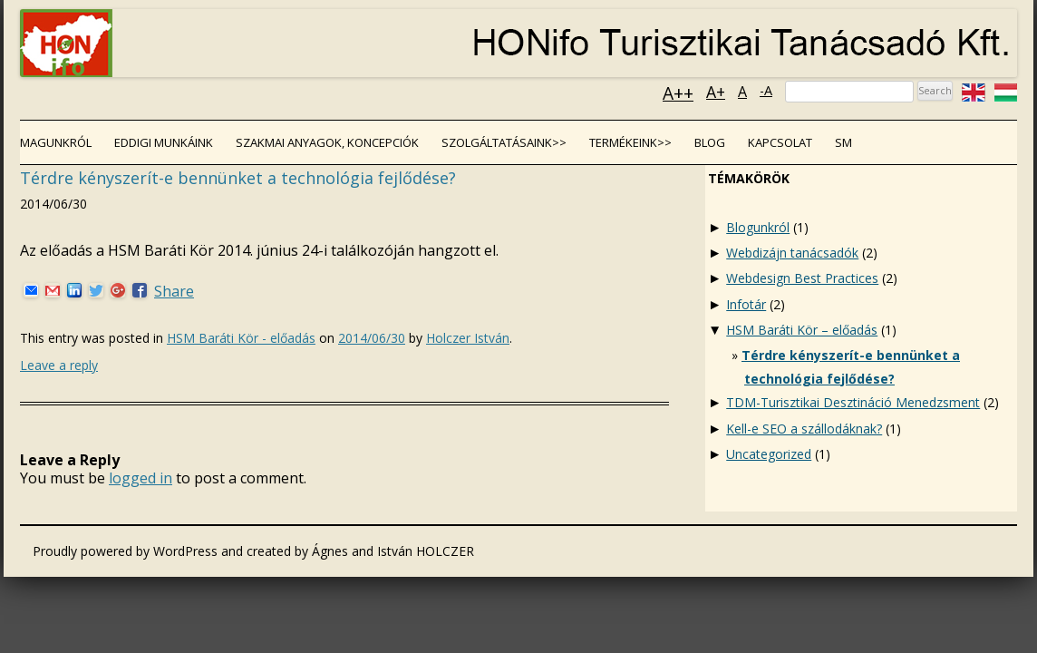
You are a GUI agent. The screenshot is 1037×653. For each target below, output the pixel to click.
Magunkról (56, 142)
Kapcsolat (780, 142)
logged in (140, 478)
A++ (678, 93)
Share (174, 291)
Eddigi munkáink (163, 142)
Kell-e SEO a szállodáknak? (804, 428)
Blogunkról (758, 227)
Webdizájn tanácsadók (792, 252)
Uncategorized (768, 454)
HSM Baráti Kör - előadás (241, 337)
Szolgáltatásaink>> (504, 142)
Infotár (746, 304)
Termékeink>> (630, 142)
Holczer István (467, 337)
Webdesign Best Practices (802, 278)
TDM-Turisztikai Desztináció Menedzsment (853, 402)
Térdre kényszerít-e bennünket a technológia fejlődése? (238, 178)
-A (766, 90)
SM (843, 142)
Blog (709, 142)
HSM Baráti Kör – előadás (801, 329)
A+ (715, 92)
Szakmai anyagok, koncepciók (327, 142)
